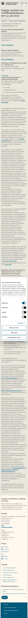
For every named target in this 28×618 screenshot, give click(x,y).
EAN (2, 525)
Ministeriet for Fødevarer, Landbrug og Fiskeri (13, 590)
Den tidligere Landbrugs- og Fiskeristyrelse (14, 593)
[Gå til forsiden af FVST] (9, 3)
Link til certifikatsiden (7, 45)
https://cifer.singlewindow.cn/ (10, 378)
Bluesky (5, 556)
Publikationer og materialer (10, 572)
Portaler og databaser (9, 570)
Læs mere (5, 75)
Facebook (6, 549)
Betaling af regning (7, 527)
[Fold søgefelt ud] (22, 3)
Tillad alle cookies (14, 327)
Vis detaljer (20, 323)
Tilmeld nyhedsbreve (8, 577)
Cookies (6, 604)
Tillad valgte (14, 332)
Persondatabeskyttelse (10, 607)
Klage (5, 613)
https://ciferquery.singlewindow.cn (11, 390)
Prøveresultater (7, 575)
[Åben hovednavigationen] (26, 3)
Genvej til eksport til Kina (9, 261)
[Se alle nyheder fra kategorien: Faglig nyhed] (4, 21)
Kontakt (5, 597)
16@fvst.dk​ (8, 264)
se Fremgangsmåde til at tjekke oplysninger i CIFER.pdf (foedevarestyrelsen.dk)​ (13, 469)
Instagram (6, 551)
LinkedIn (5, 547)
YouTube (5, 558)
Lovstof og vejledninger (9, 568)
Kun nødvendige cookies (14, 337)
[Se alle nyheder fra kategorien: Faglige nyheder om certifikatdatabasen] (17, 21)
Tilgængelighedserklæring (11, 610)
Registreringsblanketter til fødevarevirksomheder (10, 580)
